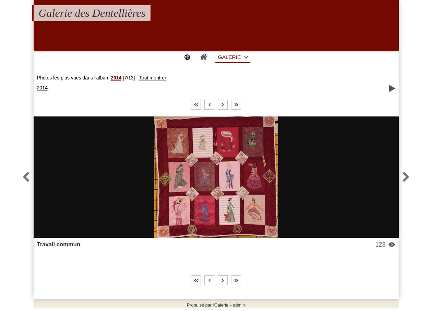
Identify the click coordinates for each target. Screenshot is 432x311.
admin (239, 305)
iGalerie (220, 305)
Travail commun (59, 244)
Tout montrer (152, 77)
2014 (116, 77)
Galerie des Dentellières (92, 13)
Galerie (229, 57)
